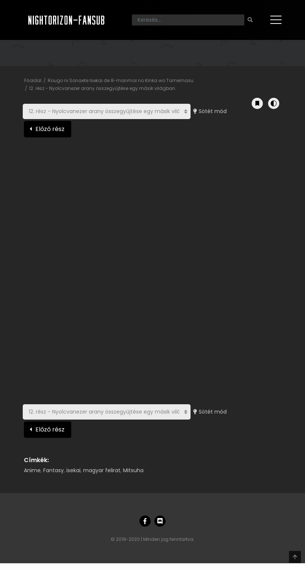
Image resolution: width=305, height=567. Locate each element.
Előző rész (50, 129)
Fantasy (53, 470)
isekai (73, 470)
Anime (32, 470)
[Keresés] (188, 20)
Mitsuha (133, 470)
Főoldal (32, 80)
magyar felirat (101, 470)
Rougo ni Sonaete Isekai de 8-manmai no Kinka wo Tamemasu (121, 80)
